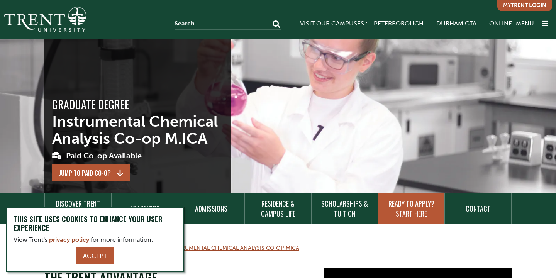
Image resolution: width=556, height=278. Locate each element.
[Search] (228, 23)
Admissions (211, 208)
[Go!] (274, 25)
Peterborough (399, 23)
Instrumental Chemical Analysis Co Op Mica (234, 247)
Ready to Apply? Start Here (411, 208)
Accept (95, 255)
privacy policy (69, 239)
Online (500, 23)
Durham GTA (456, 23)
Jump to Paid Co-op (85, 173)
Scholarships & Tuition (344, 208)
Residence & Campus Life (278, 208)
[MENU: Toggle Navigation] (532, 23)
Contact (478, 208)
